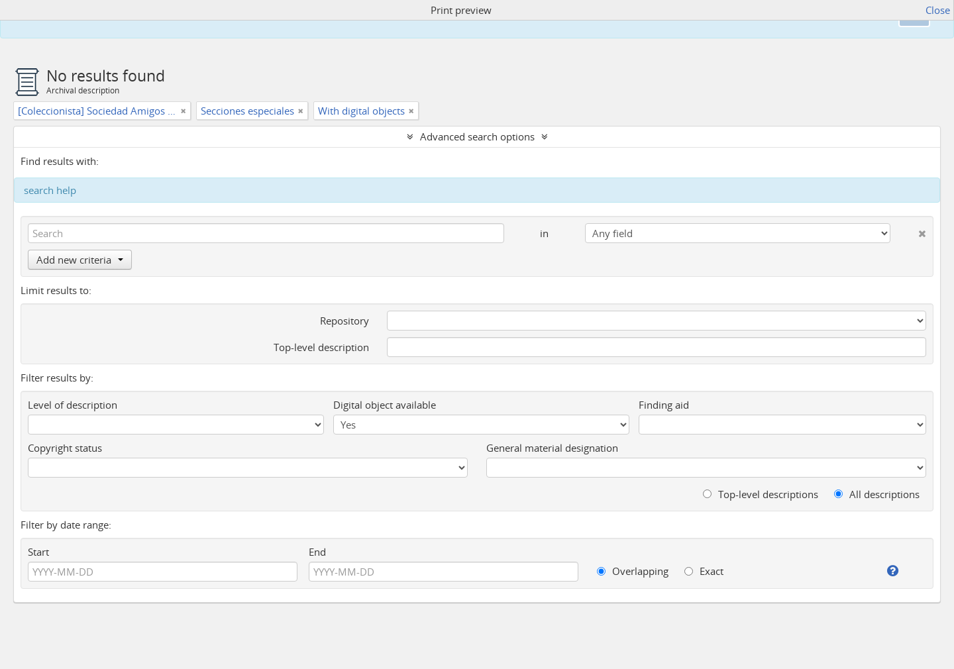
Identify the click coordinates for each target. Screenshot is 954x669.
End (317, 551)
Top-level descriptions (760, 494)
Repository (344, 320)
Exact (703, 571)
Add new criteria (79, 259)
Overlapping (632, 571)
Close (938, 10)
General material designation (552, 447)
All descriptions (877, 494)
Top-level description (321, 347)
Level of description (72, 404)
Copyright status (65, 447)
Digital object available (384, 404)
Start (38, 551)
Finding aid (664, 404)
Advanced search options (477, 136)
